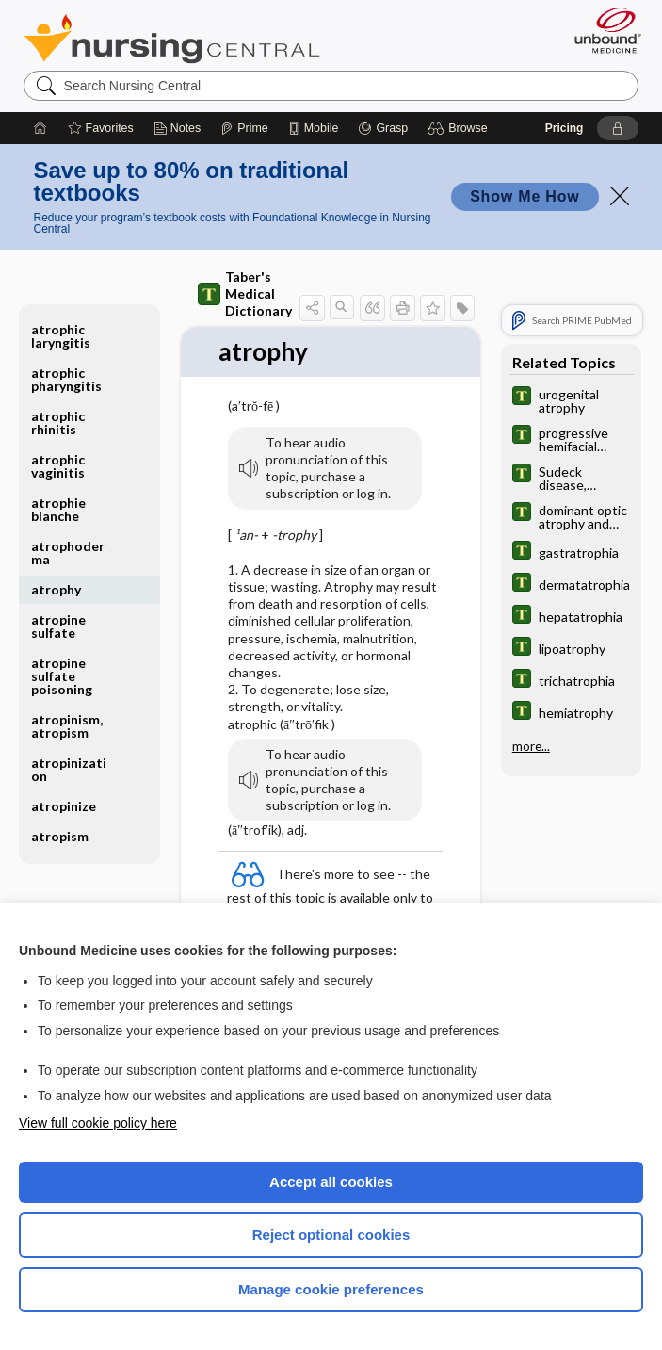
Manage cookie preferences (331, 1289)
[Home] (40, 128)
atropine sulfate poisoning (61, 676)
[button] (460, 128)
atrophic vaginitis (58, 465)
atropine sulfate (58, 626)
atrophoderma (68, 552)
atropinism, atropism (67, 725)
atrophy (56, 589)
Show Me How (524, 196)
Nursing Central (172, 38)
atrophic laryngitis (60, 335)
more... (531, 746)
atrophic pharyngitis (66, 379)
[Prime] (243, 128)
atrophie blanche (58, 509)
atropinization (68, 769)
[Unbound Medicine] (601, 30)
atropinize (63, 806)
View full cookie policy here (98, 1122)
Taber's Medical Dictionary (245, 293)
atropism (60, 836)
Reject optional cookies (331, 1235)
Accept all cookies (331, 1182)
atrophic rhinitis (58, 422)
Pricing (564, 128)
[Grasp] (383, 128)
